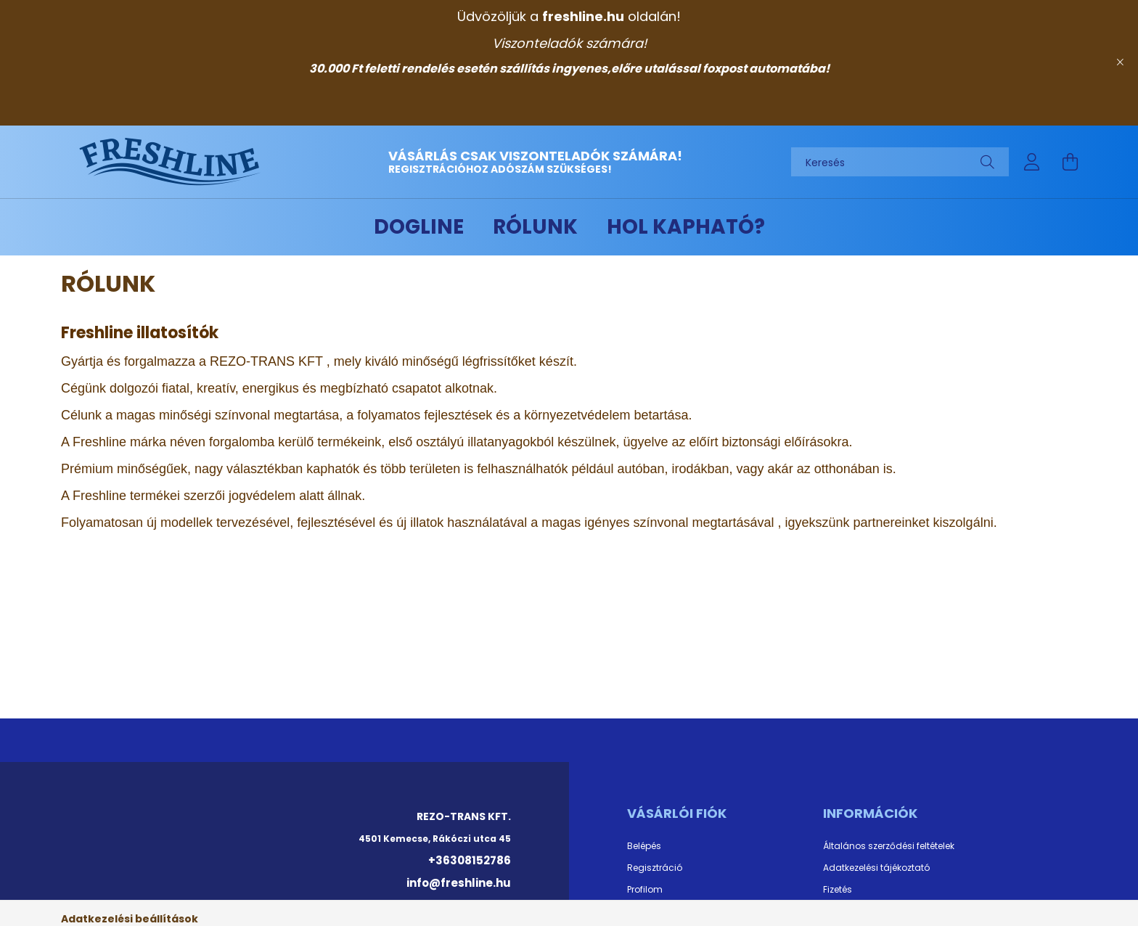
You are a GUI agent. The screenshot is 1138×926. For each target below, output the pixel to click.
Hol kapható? (686, 227)
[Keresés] (900, 161)
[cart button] (1069, 161)
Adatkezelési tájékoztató (876, 868)
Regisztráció (654, 868)
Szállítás (842, 911)
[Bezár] (1120, 62)
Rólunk (535, 227)
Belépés (644, 846)
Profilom (645, 890)
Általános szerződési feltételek (888, 846)
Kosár (639, 911)
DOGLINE (419, 227)
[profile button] (1032, 161)
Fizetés (837, 890)
